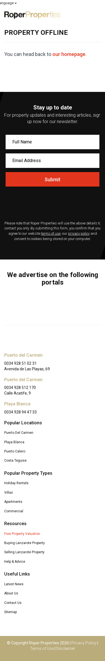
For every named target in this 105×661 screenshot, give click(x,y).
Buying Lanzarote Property (24, 543)
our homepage (68, 54)
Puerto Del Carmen (18, 433)
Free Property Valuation (22, 534)
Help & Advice (14, 562)
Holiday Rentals (16, 483)
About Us (11, 593)
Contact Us (13, 603)
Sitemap (10, 612)
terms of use (50, 233)
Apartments (13, 502)
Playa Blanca (14, 442)
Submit (52, 179)
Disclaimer (65, 648)
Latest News (14, 584)
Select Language (86, 3)
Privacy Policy (83, 643)
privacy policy (79, 233)
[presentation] (52, 204)
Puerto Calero (14, 451)
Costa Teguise (15, 460)
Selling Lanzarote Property (24, 552)
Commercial (13, 511)
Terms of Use (42, 648)
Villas (8, 492)
